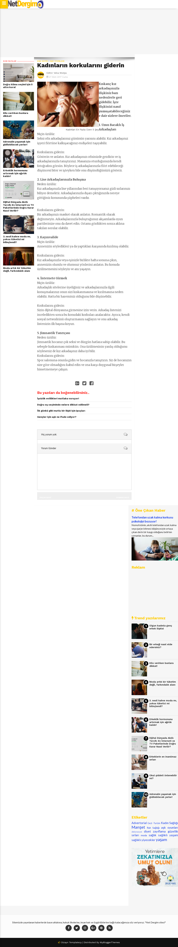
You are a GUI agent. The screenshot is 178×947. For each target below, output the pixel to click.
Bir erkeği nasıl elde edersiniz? (160, 646)
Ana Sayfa (42, 61)
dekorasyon (137, 832)
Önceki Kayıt (45, 497)
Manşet (138, 827)
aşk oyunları (57, 61)
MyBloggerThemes (110, 942)
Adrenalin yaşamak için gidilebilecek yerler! (16, 143)
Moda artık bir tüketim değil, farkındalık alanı (17, 269)
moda (144, 835)
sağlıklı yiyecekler (143, 840)
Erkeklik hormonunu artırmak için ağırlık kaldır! (15, 173)
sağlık (152, 835)
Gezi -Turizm (154, 823)
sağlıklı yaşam (168, 835)
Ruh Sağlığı (153, 827)
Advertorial (139, 823)
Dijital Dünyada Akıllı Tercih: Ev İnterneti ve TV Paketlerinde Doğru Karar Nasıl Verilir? (18, 206)
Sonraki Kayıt (122, 497)
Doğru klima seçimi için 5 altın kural (18, 86)
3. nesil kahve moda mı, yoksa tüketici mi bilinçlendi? (17, 239)
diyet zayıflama (155, 831)
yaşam (161, 839)
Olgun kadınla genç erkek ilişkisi (160, 627)
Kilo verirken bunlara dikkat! (15, 114)
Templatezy (75, 942)
